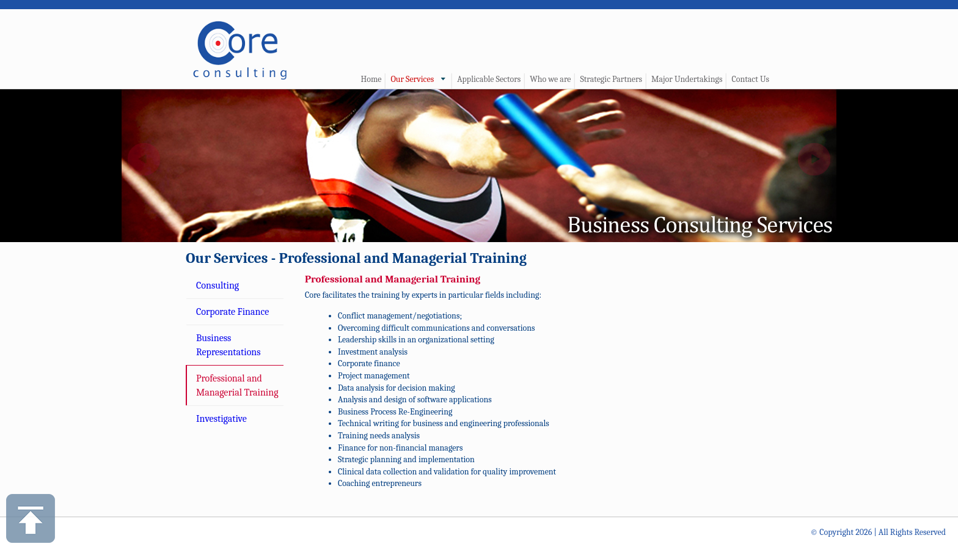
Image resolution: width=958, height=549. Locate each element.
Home (370, 79)
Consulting (217, 285)
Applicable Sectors (489, 79)
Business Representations (228, 345)
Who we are (550, 79)
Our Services (412, 79)
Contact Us (750, 79)
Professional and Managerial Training (237, 385)
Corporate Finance (232, 311)
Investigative (221, 418)
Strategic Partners (611, 79)
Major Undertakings (686, 79)
